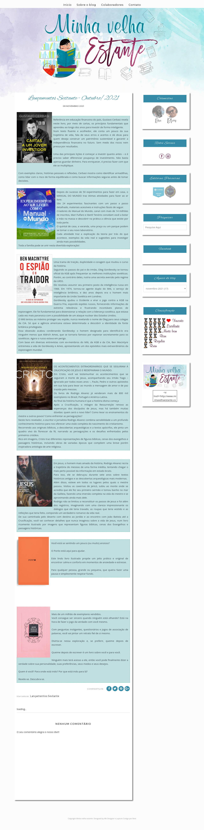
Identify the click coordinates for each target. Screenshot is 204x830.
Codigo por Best (129, 826)
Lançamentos (38, 703)
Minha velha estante (84, 826)
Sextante (53, 703)
